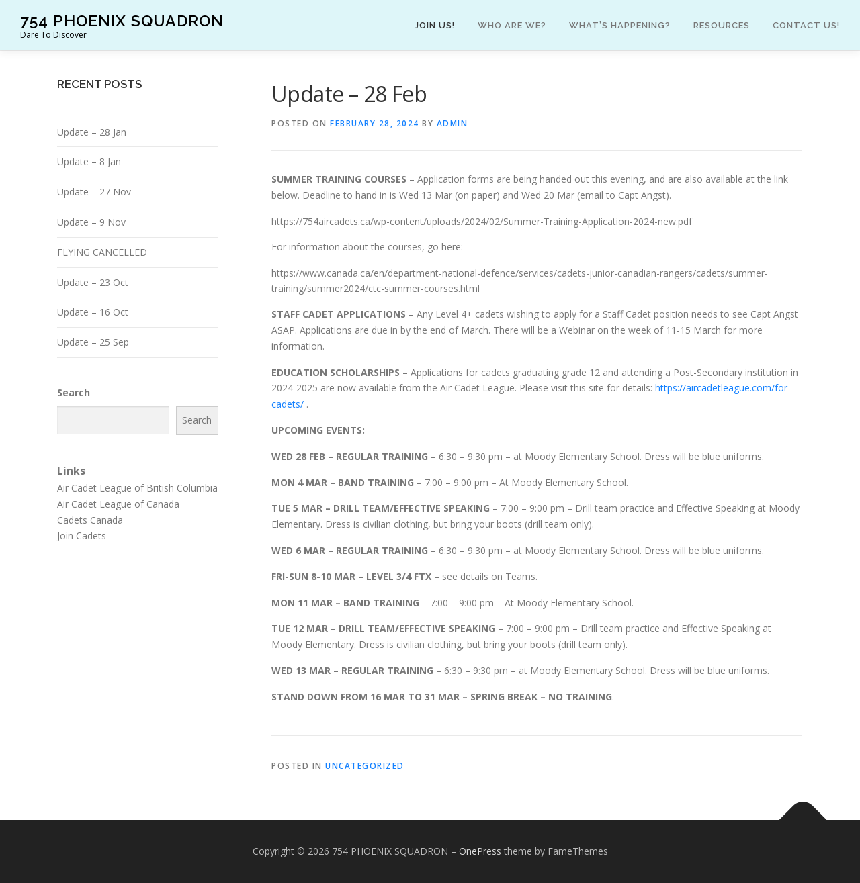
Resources (721, 25)
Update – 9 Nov (91, 222)
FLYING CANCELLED (102, 252)
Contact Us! (806, 25)
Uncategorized (364, 766)
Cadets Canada (90, 520)
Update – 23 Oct (92, 282)
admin (452, 123)
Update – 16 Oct (92, 312)
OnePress (480, 851)
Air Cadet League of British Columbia (137, 487)
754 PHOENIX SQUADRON (122, 20)
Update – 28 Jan (91, 132)
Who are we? (512, 25)
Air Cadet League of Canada (118, 504)
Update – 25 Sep (93, 342)
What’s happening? (620, 25)
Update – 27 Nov (94, 191)
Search (73, 392)
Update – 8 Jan (89, 161)
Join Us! (435, 25)
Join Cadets (81, 535)
